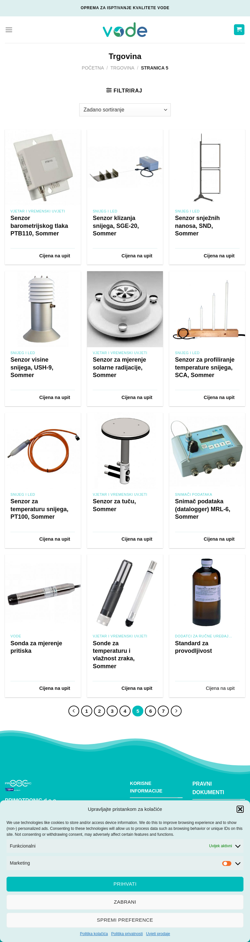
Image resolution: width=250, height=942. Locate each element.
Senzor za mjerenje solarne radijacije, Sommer (119, 367)
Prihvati (125, 884)
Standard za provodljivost (193, 647)
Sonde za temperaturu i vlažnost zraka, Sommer (113, 655)
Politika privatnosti (127, 934)
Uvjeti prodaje (158, 934)
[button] (240, 809)
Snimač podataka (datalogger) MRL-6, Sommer (202, 509)
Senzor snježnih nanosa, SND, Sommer (197, 226)
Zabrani (125, 902)
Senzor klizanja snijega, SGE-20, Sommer (116, 226)
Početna (93, 67)
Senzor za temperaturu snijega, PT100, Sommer (39, 509)
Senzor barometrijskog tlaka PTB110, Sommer (39, 226)
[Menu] (9, 30)
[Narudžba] (124, 109)
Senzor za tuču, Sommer (114, 505)
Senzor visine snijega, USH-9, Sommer (31, 367)
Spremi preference (125, 920)
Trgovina (122, 67)
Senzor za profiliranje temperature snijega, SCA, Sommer (205, 367)
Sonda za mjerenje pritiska (36, 647)
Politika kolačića (94, 934)
